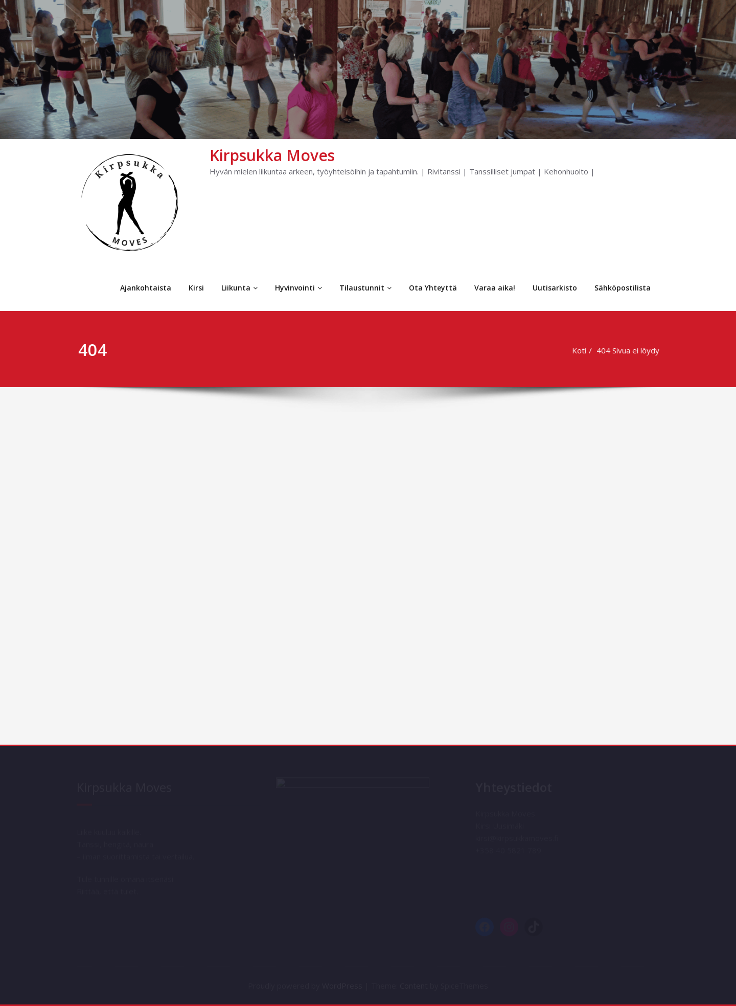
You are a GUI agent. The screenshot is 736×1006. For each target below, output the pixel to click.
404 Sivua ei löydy (630, 350)
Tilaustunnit (365, 288)
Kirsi (196, 288)
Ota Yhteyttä (433, 288)
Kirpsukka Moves (272, 155)
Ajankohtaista (145, 288)
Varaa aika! (494, 288)
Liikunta (239, 288)
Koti (581, 350)
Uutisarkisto (555, 288)
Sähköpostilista (622, 288)
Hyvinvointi (298, 288)
